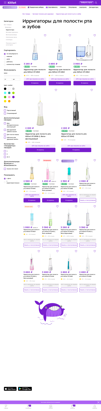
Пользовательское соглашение (66, 356)
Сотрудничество (59, 347)
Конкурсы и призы (12, 353)
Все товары (8, 24)
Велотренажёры (11, 34)
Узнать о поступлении (87, 200)
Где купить (9, 350)
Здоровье (8, 27)
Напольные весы (11, 37)
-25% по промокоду (67, 161)
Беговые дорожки (12, 32)
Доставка (8, 347)
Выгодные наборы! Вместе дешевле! (50, 402)
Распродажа (47, 160)
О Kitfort (56, 344)
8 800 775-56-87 (15, 369)
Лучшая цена (28, 206)
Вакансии (56, 350)
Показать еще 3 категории (11, 44)
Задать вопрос (14, 372)
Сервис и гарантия (12, 344)
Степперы (9, 39)
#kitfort (7, 356)
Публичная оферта (60, 359)
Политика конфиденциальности (66, 353)
